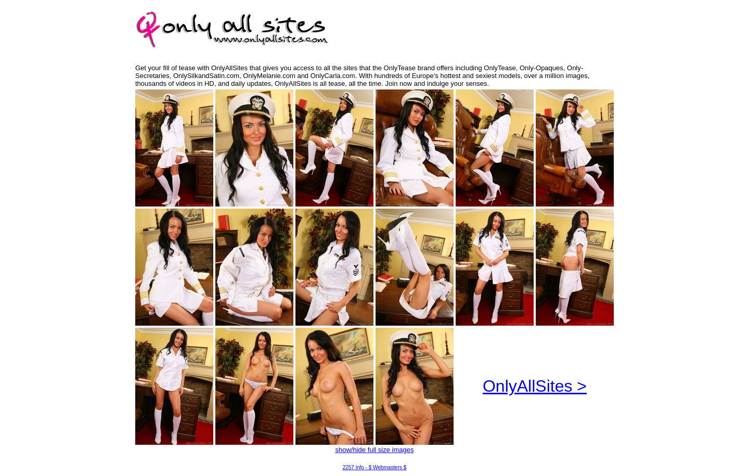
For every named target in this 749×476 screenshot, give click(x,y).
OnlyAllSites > (535, 386)
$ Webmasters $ (388, 467)
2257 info (353, 467)
